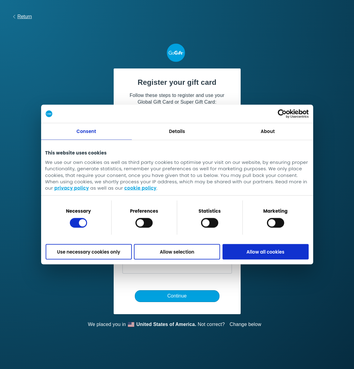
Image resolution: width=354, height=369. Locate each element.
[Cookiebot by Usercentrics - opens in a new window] (282, 113)
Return (22, 16)
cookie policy (140, 188)
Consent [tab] (86, 131)
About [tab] (268, 131)
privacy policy (71, 188)
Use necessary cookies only (88, 251)
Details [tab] (177, 131)
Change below (245, 324)
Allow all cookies (265, 251)
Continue (177, 295)
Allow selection (177, 251)
